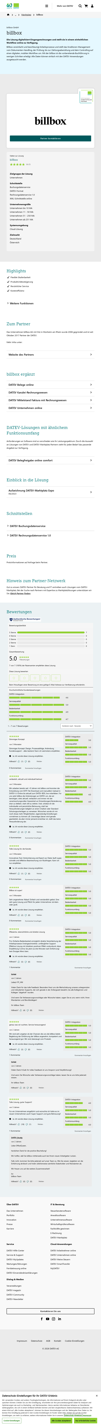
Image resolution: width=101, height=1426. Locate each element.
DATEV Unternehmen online (63, 1255)
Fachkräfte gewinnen (59, 1228)
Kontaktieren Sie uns (50, 1311)
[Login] (92, 6)
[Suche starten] (80, 6)
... (15, 14)
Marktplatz (26, 14)
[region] (50, 1409)
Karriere (10, 1228)
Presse (9, 1224)
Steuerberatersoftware (60, 1210)
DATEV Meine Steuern (60, 1259)
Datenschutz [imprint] (36, 1340)
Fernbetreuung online (16, 1268)
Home (8, 14)
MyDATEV (54, 1268)
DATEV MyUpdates (15, 1259)
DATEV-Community (15, 1294)
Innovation (11, 1219)
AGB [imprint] (48, 1340)
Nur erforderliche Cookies (85, 1420)
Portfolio (10, 1215)
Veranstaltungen (14, 1285)
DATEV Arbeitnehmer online (63, 1250)
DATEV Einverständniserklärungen (22, 1272)
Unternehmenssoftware (61, 1219)
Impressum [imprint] (22, 1340)
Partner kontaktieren (50, 138)
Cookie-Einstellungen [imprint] (74, 1340)
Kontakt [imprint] (57, 1340)
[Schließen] (97, 1396)
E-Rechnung (56, 1233)
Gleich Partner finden (20, 593)
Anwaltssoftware (58, 1215)
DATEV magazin (14, 1290)
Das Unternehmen (15, 1210)
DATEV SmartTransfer (60, 1263)
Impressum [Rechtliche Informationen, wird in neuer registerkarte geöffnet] (87, 1415)
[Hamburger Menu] (48, 6)
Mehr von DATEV (65, 5)
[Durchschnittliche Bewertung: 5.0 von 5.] (19, 164)
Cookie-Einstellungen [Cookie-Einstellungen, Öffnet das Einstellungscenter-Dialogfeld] (12, 1420)
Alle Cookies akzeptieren (61, 1420)
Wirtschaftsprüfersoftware (62, 1224)
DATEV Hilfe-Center (15, 1250)
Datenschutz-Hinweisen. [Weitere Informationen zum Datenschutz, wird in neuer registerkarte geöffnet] (73, 1415)
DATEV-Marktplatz (58, 1237)
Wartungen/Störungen (17, 1263)
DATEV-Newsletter (15, 1299)
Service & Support (15, 1255)
